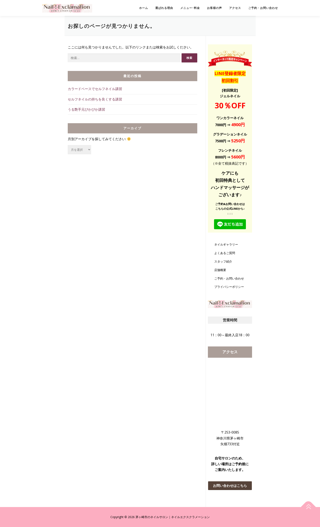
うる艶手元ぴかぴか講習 (86, 109)
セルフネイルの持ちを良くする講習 (95, 99)
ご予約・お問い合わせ (263, 8)
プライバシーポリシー (229, 287)
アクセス (235, 8)
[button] (230, 485)
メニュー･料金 (190, 8)
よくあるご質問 (224, 253)
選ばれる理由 (164, 8)
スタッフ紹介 (223, 261)
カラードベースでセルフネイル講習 (95, 88)
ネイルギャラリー (226, 244)
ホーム (143, 8)
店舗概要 (220, 270)
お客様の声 (214, 8)
